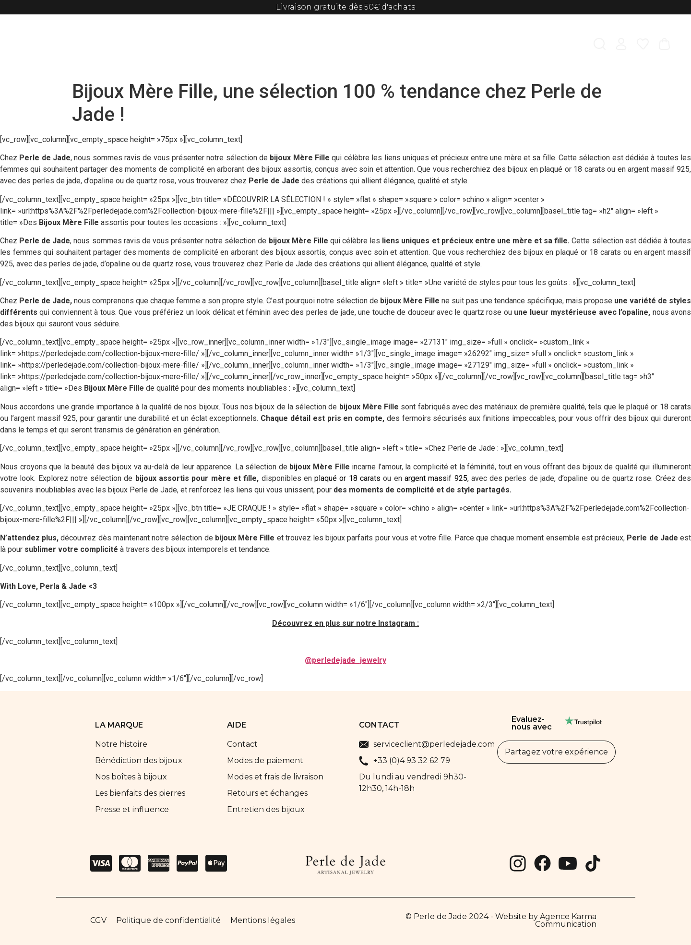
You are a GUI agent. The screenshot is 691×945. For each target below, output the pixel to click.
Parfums (362, 45)
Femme (170, 45)
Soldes (466, 45)
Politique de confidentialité (168, 920)
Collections (309, 45)
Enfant (260, 45)
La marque (515, 45)
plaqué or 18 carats (347, 478)
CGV (98, 920)
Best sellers (416, 45)
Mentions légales (262, 920)
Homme (216, 45)
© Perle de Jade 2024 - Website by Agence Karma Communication (500, 920)
